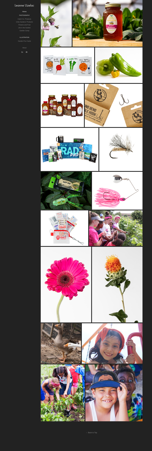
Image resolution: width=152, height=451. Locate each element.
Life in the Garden (24, 28)
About (24, 48)
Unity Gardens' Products (24, 22)
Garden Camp (24, 30)
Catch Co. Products (24, 19)
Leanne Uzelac (24, 5)
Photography (24, 15)
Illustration (24, 37)
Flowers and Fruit (24, 25)
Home (24, 11)
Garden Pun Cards (24, 41)
